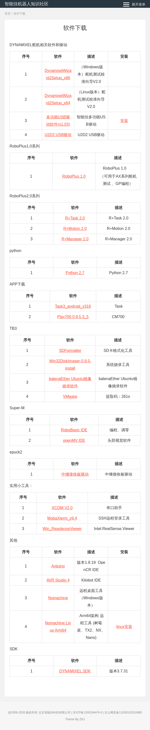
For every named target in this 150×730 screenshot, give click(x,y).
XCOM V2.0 (62, 508)
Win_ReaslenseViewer (62, 529)
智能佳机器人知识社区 (26, 3)
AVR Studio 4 (58, 580)
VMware (70, 396)
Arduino (58, 566)
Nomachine (58, 598)
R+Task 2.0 (75, 218)
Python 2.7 (75, 273)
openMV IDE (74, 440)
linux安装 (124, 627)
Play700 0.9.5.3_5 (73, 317)
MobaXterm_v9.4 (62, 518)
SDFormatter (70, 350)
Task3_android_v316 (73, 306)
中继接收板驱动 (75, 474)
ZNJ (82, 719)
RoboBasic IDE (74, 430)
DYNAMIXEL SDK (75, 671)
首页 (7, 13)
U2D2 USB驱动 (58, 135)
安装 (124, 121)
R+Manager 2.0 (75, 239)
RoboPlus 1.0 (74, 176)
